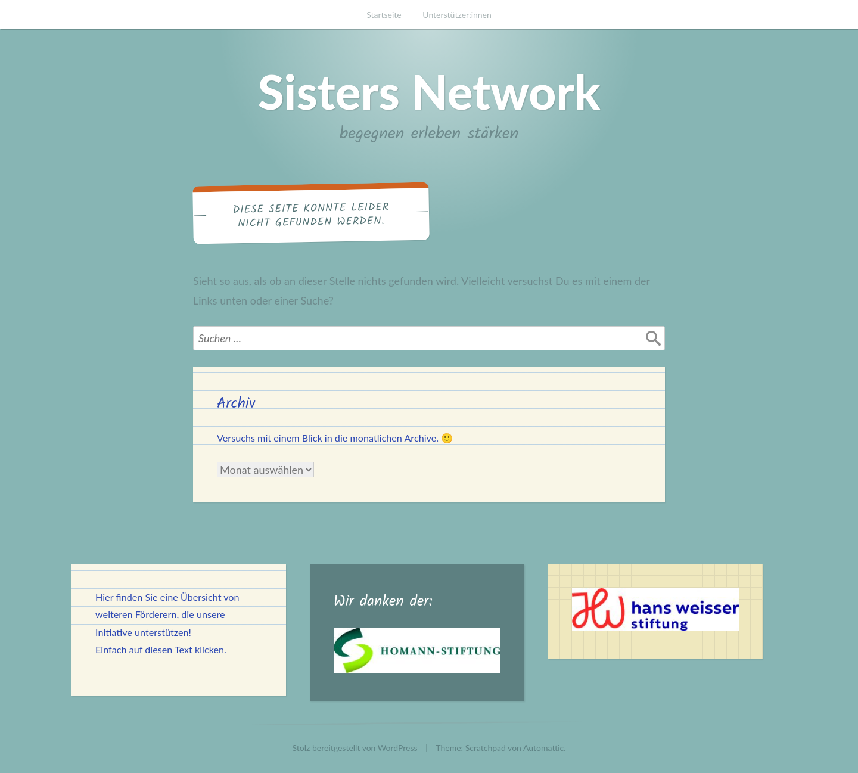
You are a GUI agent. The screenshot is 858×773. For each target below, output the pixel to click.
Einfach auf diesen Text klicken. (160, 649)
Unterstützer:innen (457, 15)
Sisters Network (429, 91)
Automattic (543, 748)
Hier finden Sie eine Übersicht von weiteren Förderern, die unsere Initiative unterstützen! (167, 614)
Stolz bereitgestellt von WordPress (355, 748)
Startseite (384, 15)
